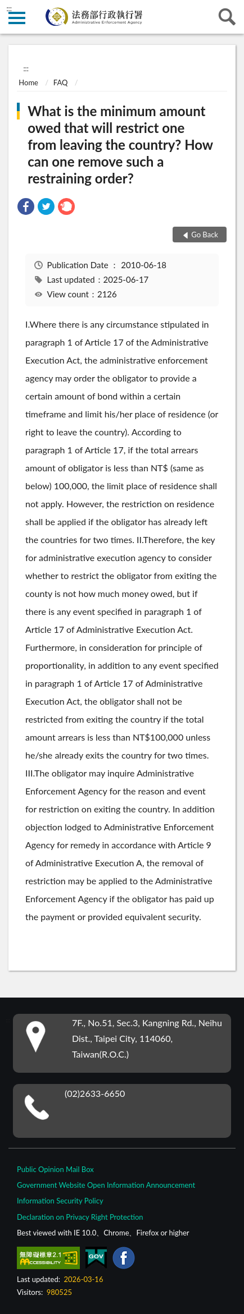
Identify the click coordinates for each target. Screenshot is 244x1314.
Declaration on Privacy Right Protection (80, 1216)
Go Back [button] (204, 234)
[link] (25, 208)
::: (9, 8)
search (227, 17)
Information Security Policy (60, 1200)
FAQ (60, 82)
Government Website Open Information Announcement (106, 1184)
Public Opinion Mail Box (55, 1169)
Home (28, 82)
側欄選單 (16, 18)
